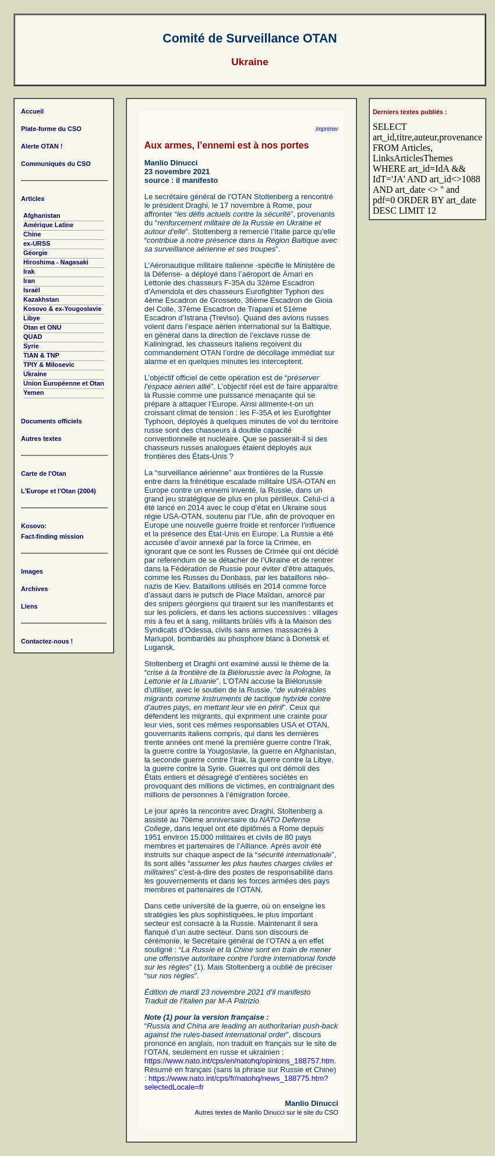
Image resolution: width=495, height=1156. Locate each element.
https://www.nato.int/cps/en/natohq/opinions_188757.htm (239, 1060)
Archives (34, 588)
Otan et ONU (42, 327)
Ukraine (35, 373)
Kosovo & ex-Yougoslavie (62, 308)
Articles (32, 198)
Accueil (32, 111)
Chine (32, 234)
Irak (29, 271)
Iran (29, 280)
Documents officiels (51, 421)
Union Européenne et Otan (63, 383)
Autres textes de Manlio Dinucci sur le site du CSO (266, 1112)
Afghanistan (42, 215)
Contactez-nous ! (47, 641)
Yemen (33, 392)
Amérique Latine (48, 224)
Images (32, 571)
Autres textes (41, 438)
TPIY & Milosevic (49, 364)
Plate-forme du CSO (51, 128)
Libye (31, 317)
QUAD (32, 336)
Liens (29, 606)
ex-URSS (36, 243)
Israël (31, 290)
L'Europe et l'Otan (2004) (58, 490)
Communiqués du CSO (56, 163)
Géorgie (35, 252)
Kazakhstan (41, 299)
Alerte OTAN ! (41, 146)
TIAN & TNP (41, 355)
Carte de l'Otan (43, 473)
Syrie (31, 345)
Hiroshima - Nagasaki (56, 262)
